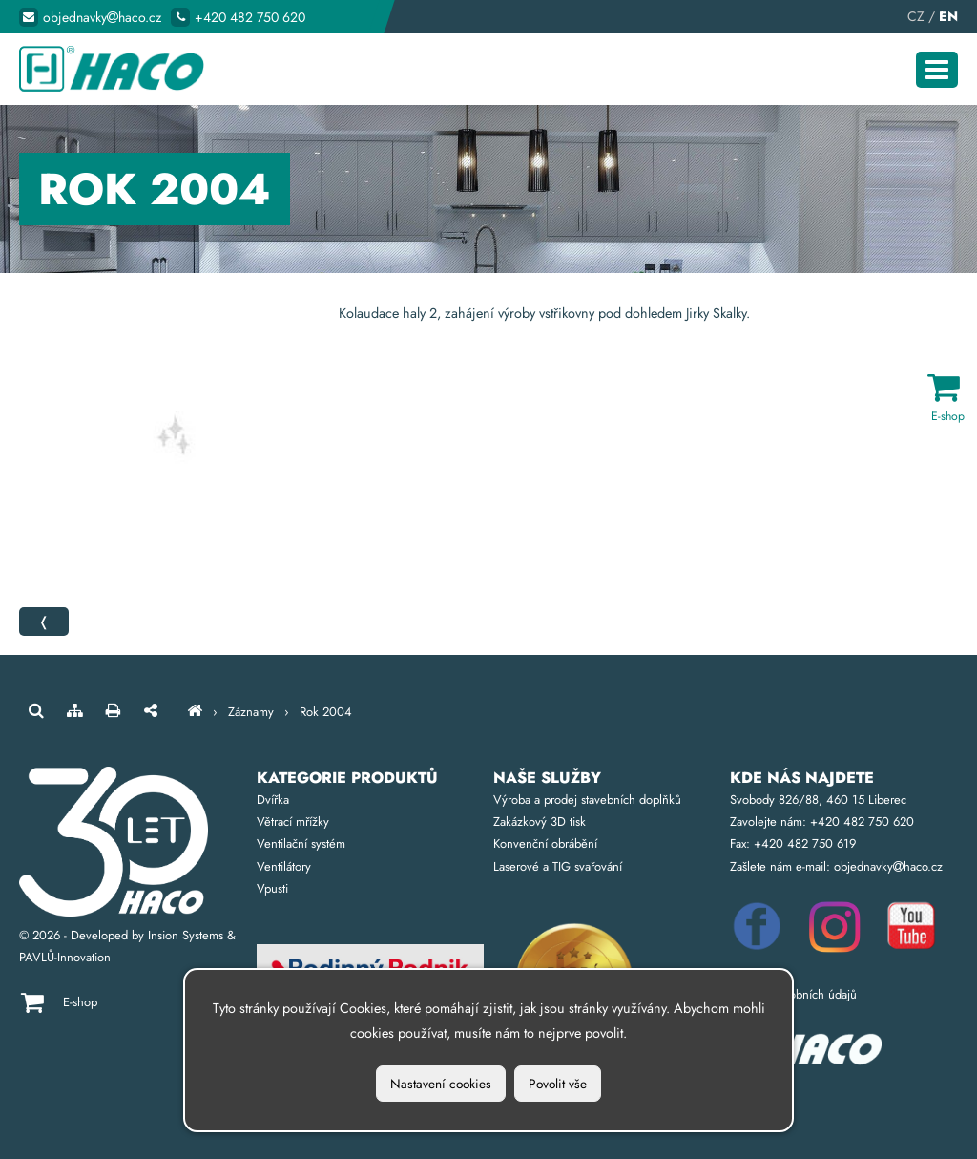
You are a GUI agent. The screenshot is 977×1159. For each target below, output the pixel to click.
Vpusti (272, 888)
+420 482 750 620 (250, 17)
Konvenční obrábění (545, 843)
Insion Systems (185, 935)
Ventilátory (284, 866)
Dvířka (273, 799)
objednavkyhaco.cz (102, 17)
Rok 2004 (326, 712)
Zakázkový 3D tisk (539, 821)
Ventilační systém (301, 843)
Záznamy (251, 712)
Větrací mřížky (293, 821)
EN (948, 16)
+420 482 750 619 (805, 843)
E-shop (80, 1002)
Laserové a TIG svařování (557, 866)
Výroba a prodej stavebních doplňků (587, 799)
